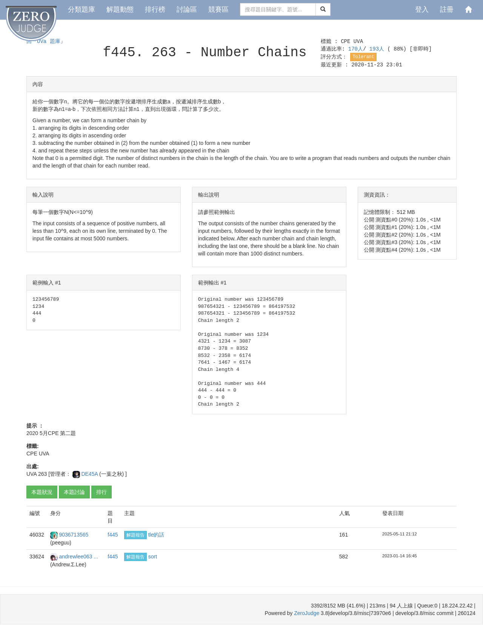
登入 (422, 9)
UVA (358, 41)
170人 (355, 49)
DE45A (90, 474)
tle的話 (156, 535)
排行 (101, 492)
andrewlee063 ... (78, 557)
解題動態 (120, 9)
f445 (113, 535)
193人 (378, 49)
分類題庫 (81, 9)
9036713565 (73, 535)
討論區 (187, 9)
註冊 (447, 9)
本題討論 (74, 492)
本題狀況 (41, 492)
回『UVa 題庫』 (46, 41)
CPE (345, 41)
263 (42, 474)
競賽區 (218, 9)
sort (152, 557)
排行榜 (155, 9)
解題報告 (135, 535)
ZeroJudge (306, 613)
